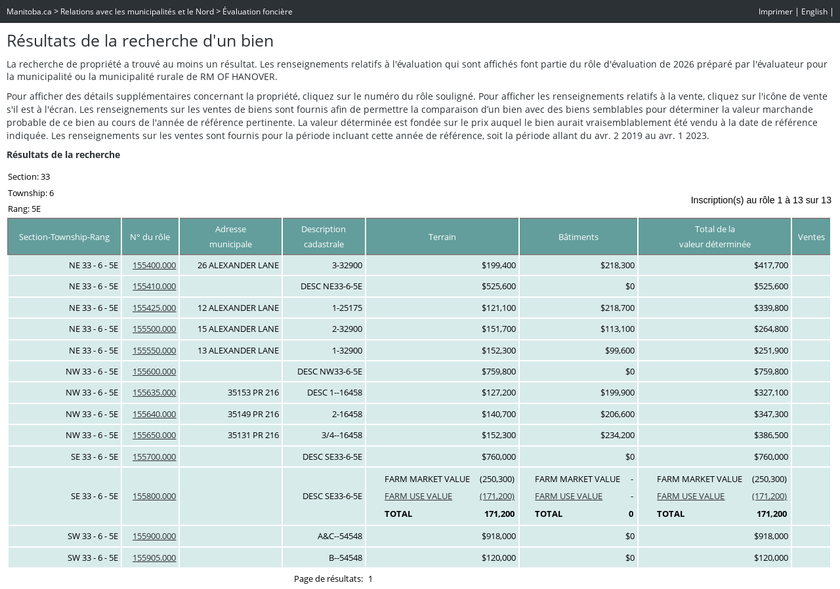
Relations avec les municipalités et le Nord (137, 11)
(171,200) (497, 496)
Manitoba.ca (29, 11)
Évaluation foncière (257, 11)
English (814, 11)
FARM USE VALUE (418, 496)
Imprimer (776, 11)
